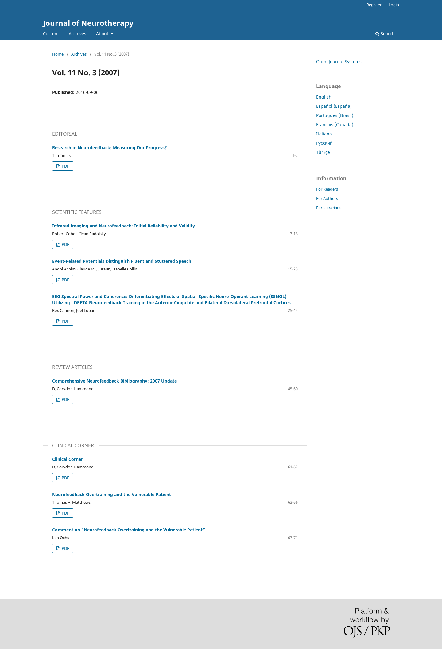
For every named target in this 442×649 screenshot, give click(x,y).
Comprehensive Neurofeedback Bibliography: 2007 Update (114, 381)
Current (51, 34)
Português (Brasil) (334, 115)
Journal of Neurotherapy (88, 23)
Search (385, 34)
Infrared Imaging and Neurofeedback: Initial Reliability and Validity (123, 226)
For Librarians (328, 207)
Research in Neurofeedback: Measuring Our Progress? (109, 147)
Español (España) (334, 106)
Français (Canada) (334, 124)
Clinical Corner (67, 459)
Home (58, 54)
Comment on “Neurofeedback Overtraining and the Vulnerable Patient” (128, 530)
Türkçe (323, 152)
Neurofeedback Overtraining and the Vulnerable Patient (111, 494)
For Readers (327, 189)
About (103, 34)
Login (394, 4)
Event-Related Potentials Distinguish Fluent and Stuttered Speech (121, 261)
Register (374, 4)
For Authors (327, 198)
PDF (65, 166)
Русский (324, 143)
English (324, 97)
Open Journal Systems (339, 61)
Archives (77, 34)
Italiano (324, 134)
